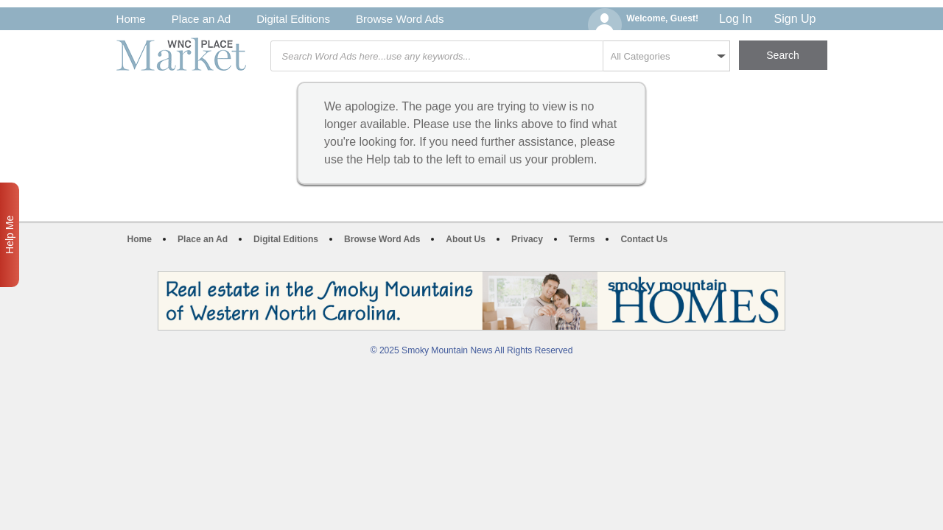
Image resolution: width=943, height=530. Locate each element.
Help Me (9, 235)
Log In (735, 19)
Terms (582, 239)
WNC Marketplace (181, 54)
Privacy (527, 239)
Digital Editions (293, 19)
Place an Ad (201, 19)
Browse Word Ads (400, 19)
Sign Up (795, 19)
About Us (465, 239)
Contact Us (643, 239)
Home (131, 19)
